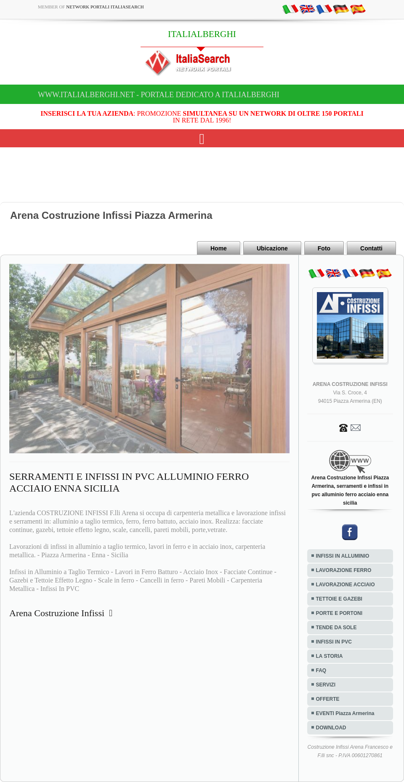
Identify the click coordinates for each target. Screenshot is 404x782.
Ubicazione (272, 248)
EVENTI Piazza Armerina (345, 713)
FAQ (321, 670)
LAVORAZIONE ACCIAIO (345, 585)
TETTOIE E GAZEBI (339, 599)
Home (218, 248)
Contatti (371, 248)
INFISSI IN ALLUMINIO (342, 556)
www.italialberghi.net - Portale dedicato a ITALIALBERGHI (158, 94)
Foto (324, 248)
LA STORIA (329, 656)
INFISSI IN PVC (334, 642)
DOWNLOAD (331, 728)
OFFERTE (328, 699)
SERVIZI (325, 685)
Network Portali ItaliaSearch (105, 6)
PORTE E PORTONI (339, 613)
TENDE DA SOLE (336, 627)
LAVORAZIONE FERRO (344, 570)
